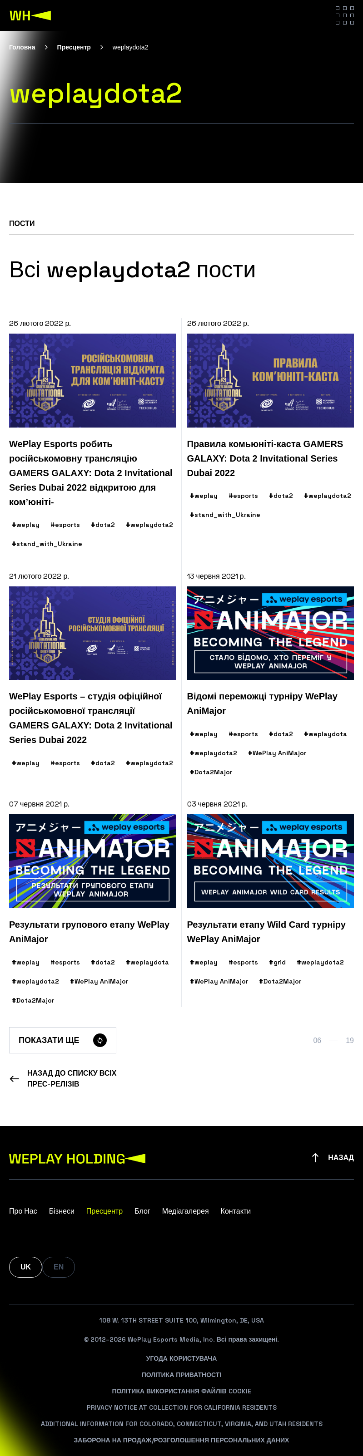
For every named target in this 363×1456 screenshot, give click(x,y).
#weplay (26, 525)
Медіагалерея (185, 1211)
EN (59, 1267)
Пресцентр (74, 47)
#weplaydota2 (149, 525)
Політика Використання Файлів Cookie (181, 1391)
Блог (142, 1211)
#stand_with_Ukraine (47, 544)
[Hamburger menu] (345, 15)
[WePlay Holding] (30, 15)
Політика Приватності (182, 1375)
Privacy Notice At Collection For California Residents (182, 1407)
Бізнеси (62, 1211)
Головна (22, 47)
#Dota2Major (211, 772)
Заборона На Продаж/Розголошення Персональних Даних (181, 1440)
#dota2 (103, 525)
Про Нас (23, 1211)
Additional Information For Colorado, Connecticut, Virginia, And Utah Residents (182, 1424)
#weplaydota (325, 734)
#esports (65, 525)
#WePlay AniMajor (277, 753)
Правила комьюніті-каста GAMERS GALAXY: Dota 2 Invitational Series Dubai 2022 (265, 458)
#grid (277, 962)
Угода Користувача (181, 1358)
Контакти (236, 1211)
